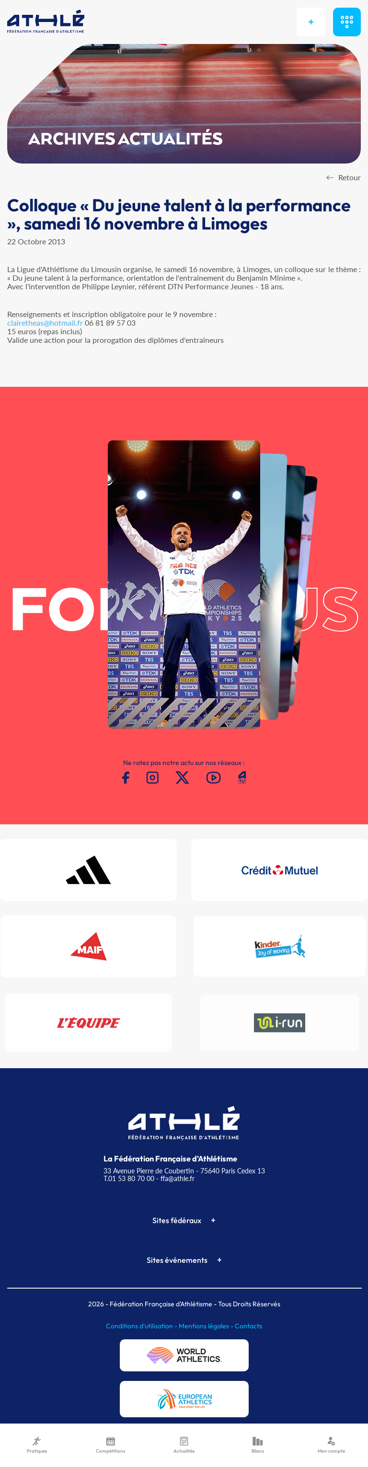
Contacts (248, 1326)
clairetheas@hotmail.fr (45, 322)
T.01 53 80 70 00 (129, 1178)
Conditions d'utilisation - (142, 1326)
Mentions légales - (207, 1326)
